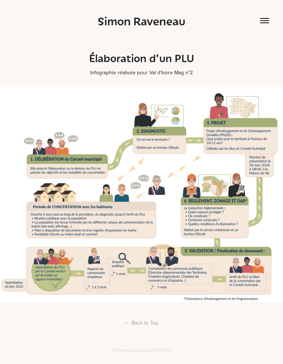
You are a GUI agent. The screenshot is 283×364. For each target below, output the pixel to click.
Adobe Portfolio (154, 350)
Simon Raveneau (141, 20)
